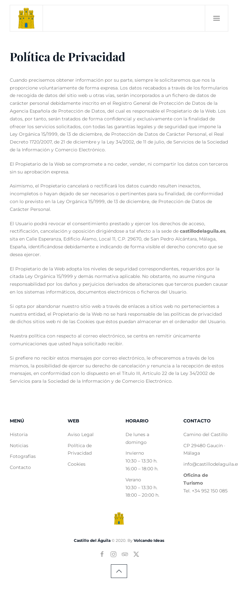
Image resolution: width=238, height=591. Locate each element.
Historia (19, 434)
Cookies (77, 464)
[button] (216, 18)
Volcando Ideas (149, 540)
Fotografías (23, 456)
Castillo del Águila (92, 540)
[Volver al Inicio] (26, 18)
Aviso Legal (81, 434)
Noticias (19, 445)
